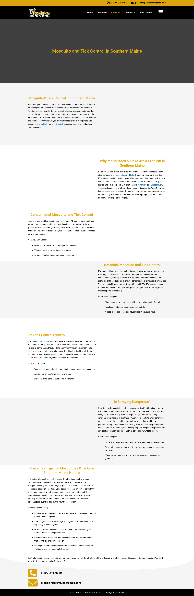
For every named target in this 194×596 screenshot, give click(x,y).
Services (116, 12)
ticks (132, 175)
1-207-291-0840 (119, 2)
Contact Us (129, 12)
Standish (59, 124)
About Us (102, 12)
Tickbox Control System (42, 341)
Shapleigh (43, 124)
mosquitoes (121, 175)
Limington (46, 358)
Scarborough (156, 185)
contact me (77, 124)
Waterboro (142, 185)
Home (90, 12)
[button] (160, 12)
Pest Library (145, 12)
